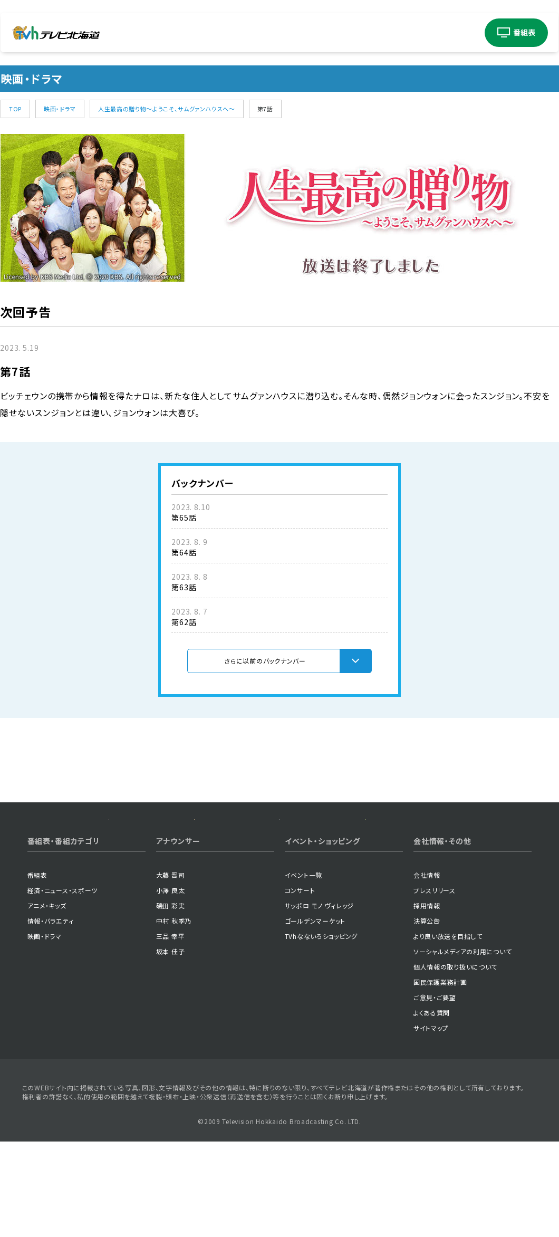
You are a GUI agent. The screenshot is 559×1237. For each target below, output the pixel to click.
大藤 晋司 (170, 952)
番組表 (37, 952)
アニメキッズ (189, 33)
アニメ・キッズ (46, 983)
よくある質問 (431, 1090)
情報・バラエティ (50, 998)
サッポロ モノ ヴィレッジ (319, 983)
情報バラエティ (231, 33)
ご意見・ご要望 (434, 1075)
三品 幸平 (170, 1014)
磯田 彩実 (170, 983)
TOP (15, 108)
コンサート (353, 32)
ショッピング (456, 32)
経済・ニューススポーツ (144, 33)
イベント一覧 (303, 952)
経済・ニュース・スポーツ (62, 968)
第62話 (183, 622)
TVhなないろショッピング (321, 1014)
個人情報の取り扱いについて (455, 1044)
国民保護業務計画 (440, 1060)
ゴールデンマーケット (315, 998)
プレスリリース (434, 968)
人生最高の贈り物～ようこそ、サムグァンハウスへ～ (166, 108)
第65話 (183, 517)
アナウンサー (403, 32)
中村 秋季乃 (173, 998)
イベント (308, 32)
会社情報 (426, 952)
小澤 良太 (170, 968)
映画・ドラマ (60, 108)
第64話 (183, 552)
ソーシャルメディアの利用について (462, 1029)
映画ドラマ (271, 33)
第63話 (183, 587)
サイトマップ (430, 1105)
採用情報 (426, 983)
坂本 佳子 (170, 1029)
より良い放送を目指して (448, 1014)
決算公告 (426, 998)
